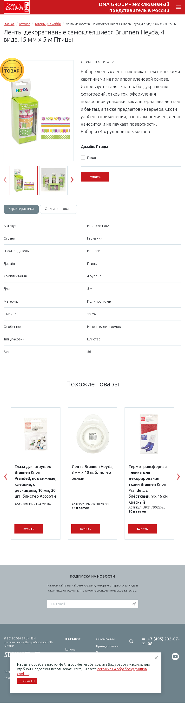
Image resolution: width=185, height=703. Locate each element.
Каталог (24, 24)
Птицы (88, 158)
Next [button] (75, 180)
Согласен (27, 681)
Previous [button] (8, 180)
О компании (105, 639)
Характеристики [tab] (21, 209)
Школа (70, 649)
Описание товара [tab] (59, 209)
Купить (95, 176)
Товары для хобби (48, 24)
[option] (38, 111)
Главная (9, 24)
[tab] (21, 209)
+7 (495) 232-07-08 (148, 7)
